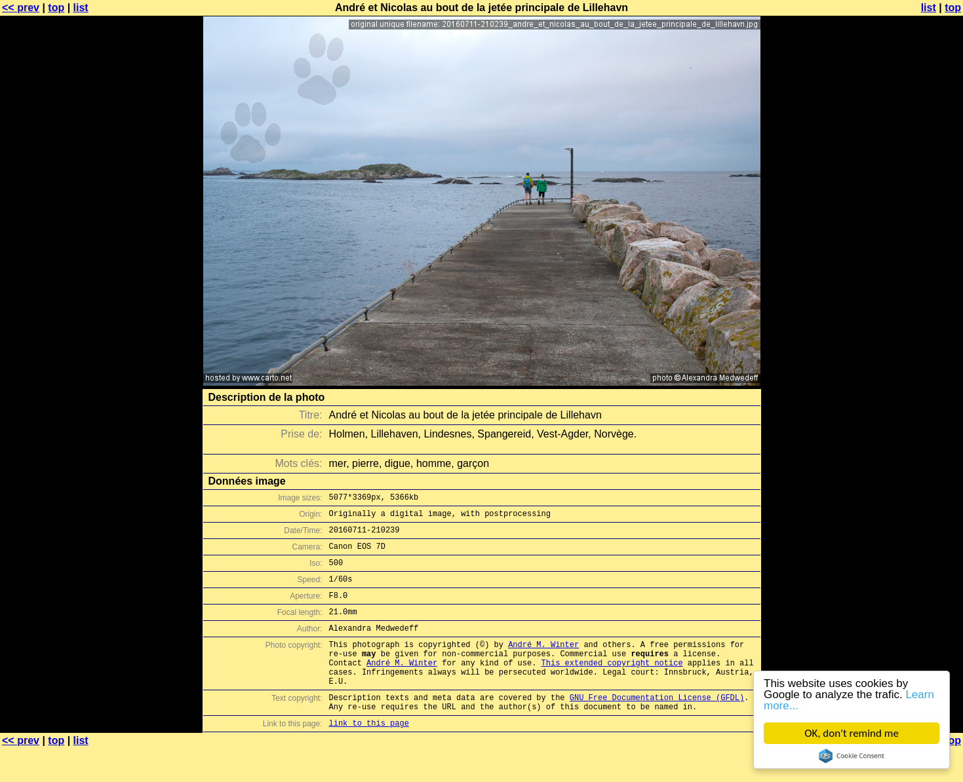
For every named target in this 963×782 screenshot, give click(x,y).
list (80, 7)
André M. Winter (543, 663)
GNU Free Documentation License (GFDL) (657, 726)
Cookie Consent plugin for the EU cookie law (851, 756)
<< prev (20, 7)
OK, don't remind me (851, 733)
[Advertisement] (909, 324)
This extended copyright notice (612, 686)
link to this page (369, 756)
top (56, 7)
